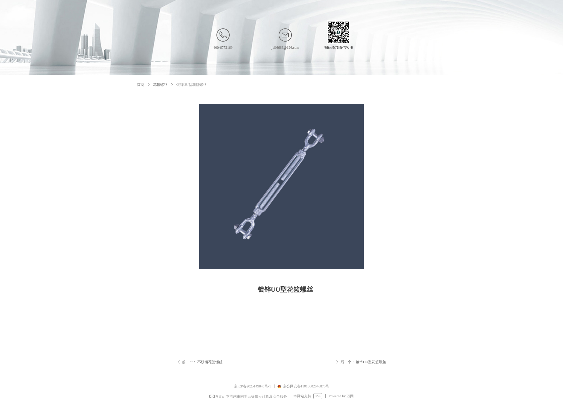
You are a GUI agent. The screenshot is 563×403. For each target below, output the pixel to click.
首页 (140, 85)
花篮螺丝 (160, 85)
